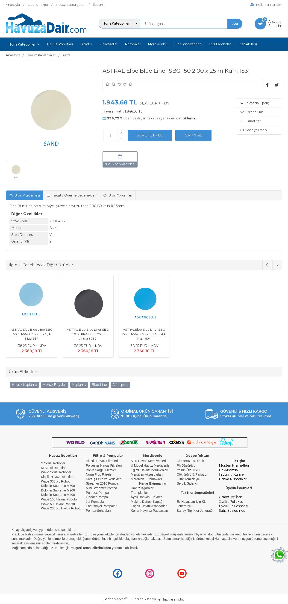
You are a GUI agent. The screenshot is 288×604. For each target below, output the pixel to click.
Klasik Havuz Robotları (57, 477)
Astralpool (120, 385)
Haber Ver (251, 121)
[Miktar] (110, 135)
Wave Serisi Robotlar (56, 472)
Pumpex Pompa (97, 492)
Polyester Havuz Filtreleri (104, 465)
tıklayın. (189, 118)
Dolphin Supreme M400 (58, 495)
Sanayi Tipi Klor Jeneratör (195, 510)
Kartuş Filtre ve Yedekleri (104, 479)
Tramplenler (139, 492)
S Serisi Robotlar (53, 463)
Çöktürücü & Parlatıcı (192, 474)
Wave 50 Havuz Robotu (58, 504)
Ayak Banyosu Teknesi (147, 497)
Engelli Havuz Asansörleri (149, 506)
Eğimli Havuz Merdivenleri (149, 470)
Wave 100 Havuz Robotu (59, 499)
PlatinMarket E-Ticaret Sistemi (130, 599)
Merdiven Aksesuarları (147, 474)
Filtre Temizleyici (188, 479)
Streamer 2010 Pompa (102, 483)
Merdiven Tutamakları (146, 479)
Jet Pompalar (95, 501)
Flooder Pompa (97, 497)
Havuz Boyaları (55, 385)
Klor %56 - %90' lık (190, 461)
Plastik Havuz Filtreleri (102, 461)
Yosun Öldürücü (188, 470)
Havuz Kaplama (24, 385)
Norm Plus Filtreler (99, 474)
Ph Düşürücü (186, 465)
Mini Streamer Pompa (101, 488)
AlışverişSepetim (275, 24)
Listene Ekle (252, 112)
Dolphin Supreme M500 (58, 486)
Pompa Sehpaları (98, 510)
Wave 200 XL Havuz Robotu (61, 508)
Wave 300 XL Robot (55, 481)
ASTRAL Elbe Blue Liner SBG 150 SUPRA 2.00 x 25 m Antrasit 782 (88, 334)
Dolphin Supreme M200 (58, 490)
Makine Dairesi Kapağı (147, 501)
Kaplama (79, 385)
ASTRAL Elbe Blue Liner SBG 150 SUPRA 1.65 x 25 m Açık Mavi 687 (32, 334)
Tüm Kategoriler (22, 44)
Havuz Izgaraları (142, 488)
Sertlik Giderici (187, 483)
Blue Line (99, 385)
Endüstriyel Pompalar (101, 506)
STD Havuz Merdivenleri (148, 461)
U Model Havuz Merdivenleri (151, 465)
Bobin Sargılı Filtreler (101, 470)
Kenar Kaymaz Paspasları (149, 510)
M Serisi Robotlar (53, 468)
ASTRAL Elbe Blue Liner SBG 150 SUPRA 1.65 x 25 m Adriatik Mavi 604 (144, 334)
